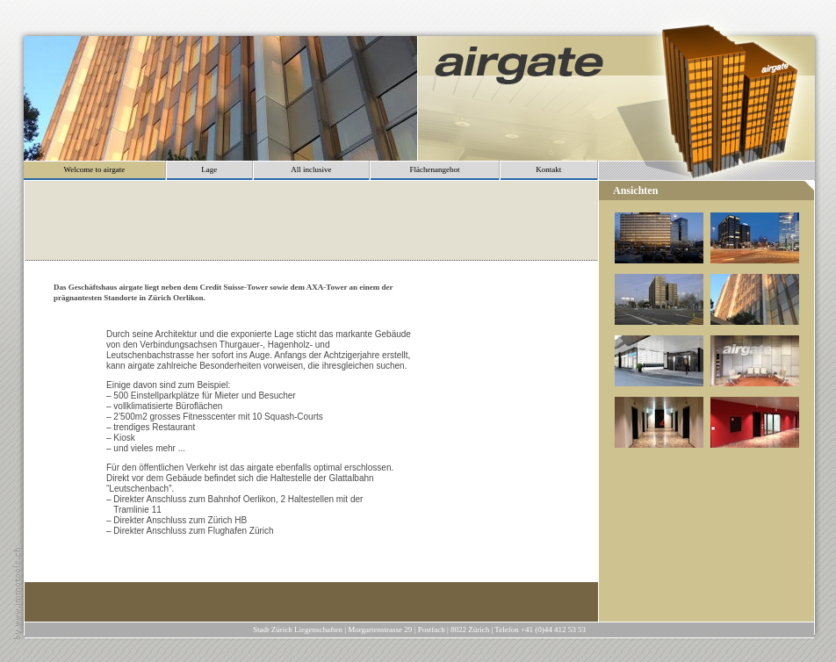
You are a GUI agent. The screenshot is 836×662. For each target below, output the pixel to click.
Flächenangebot (434, 169)
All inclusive (311, 169)
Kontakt (548, 169)
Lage (209, 169)
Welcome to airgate (95, 169)
